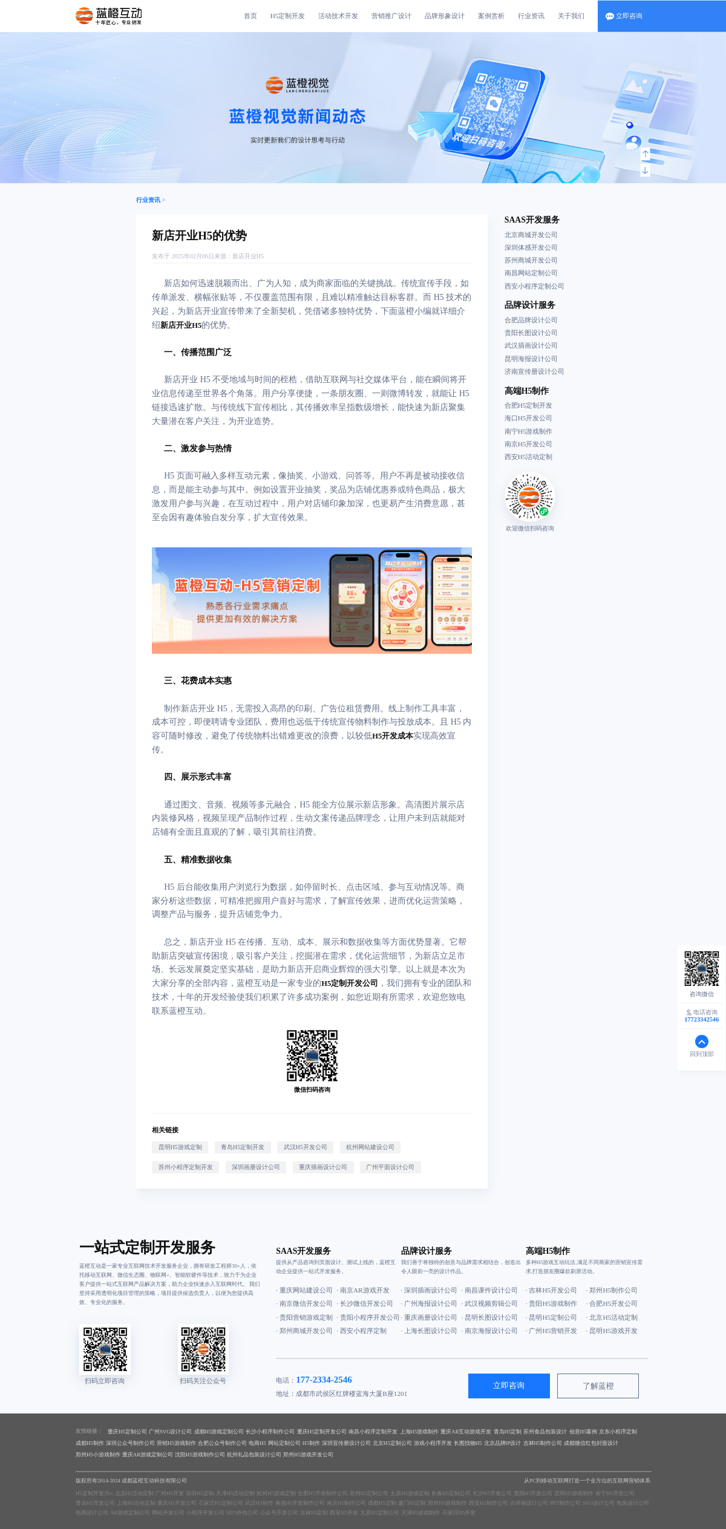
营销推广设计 (391, 15)
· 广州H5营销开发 (551, 1330)
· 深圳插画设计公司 (429, 1290)
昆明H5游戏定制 (180, 1147)
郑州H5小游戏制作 (98, 1455)
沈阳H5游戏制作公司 (200, 1455)
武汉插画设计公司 (531, 345)
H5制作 (311, 1443)
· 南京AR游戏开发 (362, 1290)
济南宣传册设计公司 (534, 371)
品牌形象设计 (445, 15)
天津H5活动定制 (235, 1493)
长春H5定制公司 (451, 1493)
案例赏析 (491, 15)
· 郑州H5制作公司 (612, 1290)
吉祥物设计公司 (529, 1503)
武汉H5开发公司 (305, 1147)
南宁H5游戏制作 (529, 431)
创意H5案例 (583, 1432)
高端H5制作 (527, 391)
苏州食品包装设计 (545, 1432)
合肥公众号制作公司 (222, 1443)
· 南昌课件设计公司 (490, 1290)
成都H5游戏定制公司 (219, 1432)
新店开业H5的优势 (199, 235)
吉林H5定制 (314, 1513)
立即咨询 (509, 1385)
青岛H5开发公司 (95, 1503)
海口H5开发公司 (529, 418)
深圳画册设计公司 (256, 1167)
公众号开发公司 (279, 1513)
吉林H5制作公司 (543, 1443)
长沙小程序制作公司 (270, 1432)
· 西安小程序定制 (361, 1330)
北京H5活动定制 (134, 1493)
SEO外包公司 (242, 1513)
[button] (645, 154)
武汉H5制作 (259, 1503)
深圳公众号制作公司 (130, 1443)
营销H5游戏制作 (176, 1443)
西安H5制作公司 (488, 1503)
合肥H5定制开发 (529, 405)
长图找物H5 (468, 1443)
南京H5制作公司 (346, 1503)
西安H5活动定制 (529, 456)
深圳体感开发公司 (531, 247)
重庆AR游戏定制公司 (147, 1455)
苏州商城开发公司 (531, 260)
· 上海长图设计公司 (429, 1330)
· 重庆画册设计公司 (429, 1317)
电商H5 (257, 1443)
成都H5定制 (382, 1503)
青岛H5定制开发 (242, 1147)
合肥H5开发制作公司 (323, 1493)
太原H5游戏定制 (410, 1493)
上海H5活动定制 (136, 1503)
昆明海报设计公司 (531, 358)
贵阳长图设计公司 (531, 332)
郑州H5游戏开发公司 (308, 1455)
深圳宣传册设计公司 (346, 1443)
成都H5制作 (90, 1443)
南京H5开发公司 (529, 444)
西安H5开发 (344, 1513)
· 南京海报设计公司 (490, 1330)
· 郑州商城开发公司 (304, 1330)
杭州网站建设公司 (370, 1147)
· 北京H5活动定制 (612, 1317)
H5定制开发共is (94, 1493)
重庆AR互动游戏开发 (465, 1432)
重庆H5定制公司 (127, 1432)
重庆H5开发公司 (177, 1503)
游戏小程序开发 (433, 1443)
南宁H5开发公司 (615, 1493)
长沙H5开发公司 (492, 1493)
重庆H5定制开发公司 (322, 1432)
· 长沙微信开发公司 (364, 1303)
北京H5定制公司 (392, 1443)
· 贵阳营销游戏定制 (304, 1317)
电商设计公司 (92, 1513)
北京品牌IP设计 (503, 1443)
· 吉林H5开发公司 (551, 1290)
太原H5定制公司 (379, 1513)
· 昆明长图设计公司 (490, 1317)
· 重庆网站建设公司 (304, 1290)
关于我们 (571, 15)
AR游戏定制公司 (130, 1513)
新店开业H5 (248, 256)
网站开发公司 (168, 1513)
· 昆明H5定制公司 (551, 1317)
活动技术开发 (338, 15)
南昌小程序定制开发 (372, 1432)
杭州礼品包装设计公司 (254, 1455)
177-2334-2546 (324, 1379)
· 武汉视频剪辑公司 (490, 1303)
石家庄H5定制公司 (220, 1503)
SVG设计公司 (599, 1503)
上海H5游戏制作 (419, 1432)
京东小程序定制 (618, 1432)
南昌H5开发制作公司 (300, 1503)
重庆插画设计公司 (323, 1167)
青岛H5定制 (508, 1432)
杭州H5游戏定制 (276, 1493)
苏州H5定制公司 (369, 1493)
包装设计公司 (632, 1503)
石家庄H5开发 (459, 1513)
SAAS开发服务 (532, 219)
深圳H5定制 (200, 1493)
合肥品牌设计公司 (531, 320)
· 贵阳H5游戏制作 (551, 1303)
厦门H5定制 (412, 1503)
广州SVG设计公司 (170, 1432)
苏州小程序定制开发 (186, 1167)
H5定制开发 (288, 15)
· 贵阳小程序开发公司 (366, 1317)
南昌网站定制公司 (531, 272)
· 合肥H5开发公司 (612, 1303)
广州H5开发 (169, 1493)
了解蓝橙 (598, 1386)
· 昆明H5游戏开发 (612, 1330)
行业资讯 (531, 15)
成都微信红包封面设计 (591, 1443)
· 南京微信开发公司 (304, 1303)
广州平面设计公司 (390, 1167)
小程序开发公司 (205, 1513)
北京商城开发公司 (531, 234)
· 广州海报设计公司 (429, 1303)
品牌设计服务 (530, 305)
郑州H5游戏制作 (447, 1503)
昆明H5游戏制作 (574, 1493)
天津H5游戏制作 (420, 1513)
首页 (250, 15)
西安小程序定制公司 (534, 286)
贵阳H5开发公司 (533, 1493)
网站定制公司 (284, 1443)
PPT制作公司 (565, 1503)
